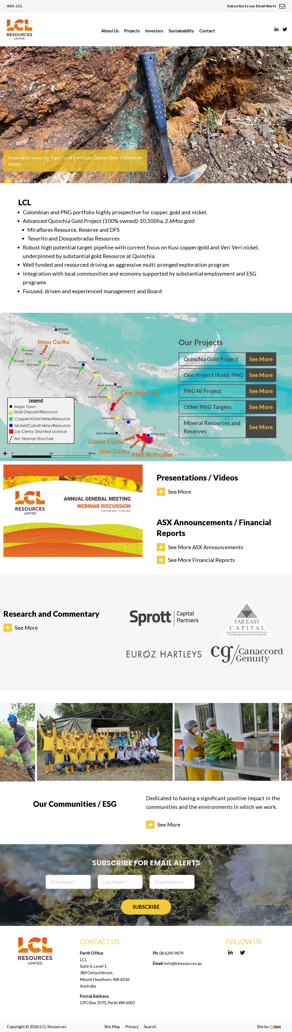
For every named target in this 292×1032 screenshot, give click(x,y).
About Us (110, 30)
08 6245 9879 (171, 953)
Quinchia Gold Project (211, 359)
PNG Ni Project (203, 391)
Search (150, 1026)
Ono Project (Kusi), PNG (213, 375)
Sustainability (181, 30)
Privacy (131, 1026)
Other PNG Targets (208, 407)
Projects (132, 30)
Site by (269, 1026)
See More (179, 491)
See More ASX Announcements (205, 547)
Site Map (112, 1026)
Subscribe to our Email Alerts (256, 6)
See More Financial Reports (201, 559)
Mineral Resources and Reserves (212, 427)
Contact (207, 30)
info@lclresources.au (183, 963)
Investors (154, 30)
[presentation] (236, 882)
